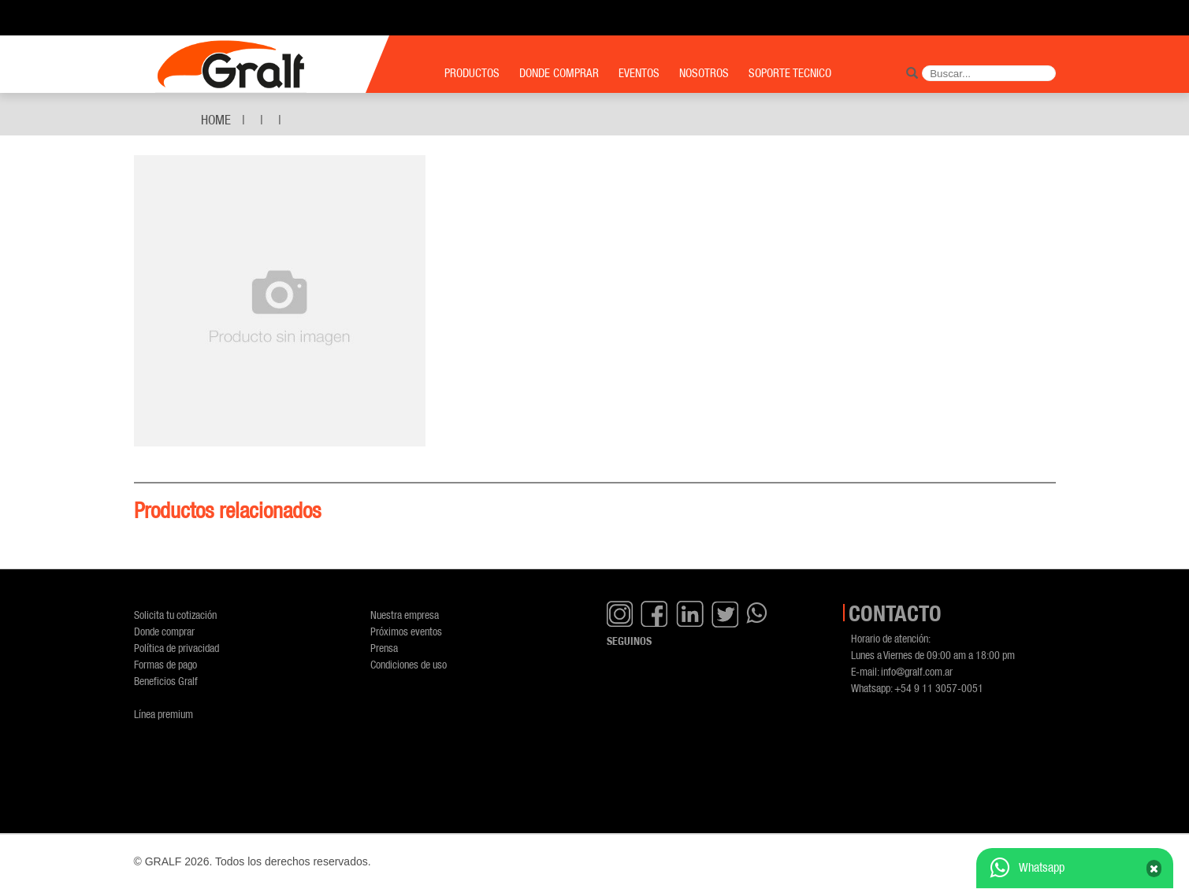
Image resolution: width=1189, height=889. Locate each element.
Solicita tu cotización (175, 614)
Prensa (384, 647)
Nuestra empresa (404, 614)
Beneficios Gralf (166, 680)
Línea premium (163, 713)
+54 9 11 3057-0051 (938, 688)
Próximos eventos (406, 631)
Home (216, 120)
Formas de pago (165, 664)
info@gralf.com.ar (917, 671)
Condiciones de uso (408, 664)
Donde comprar (164, 631)
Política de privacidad (176, 647)
